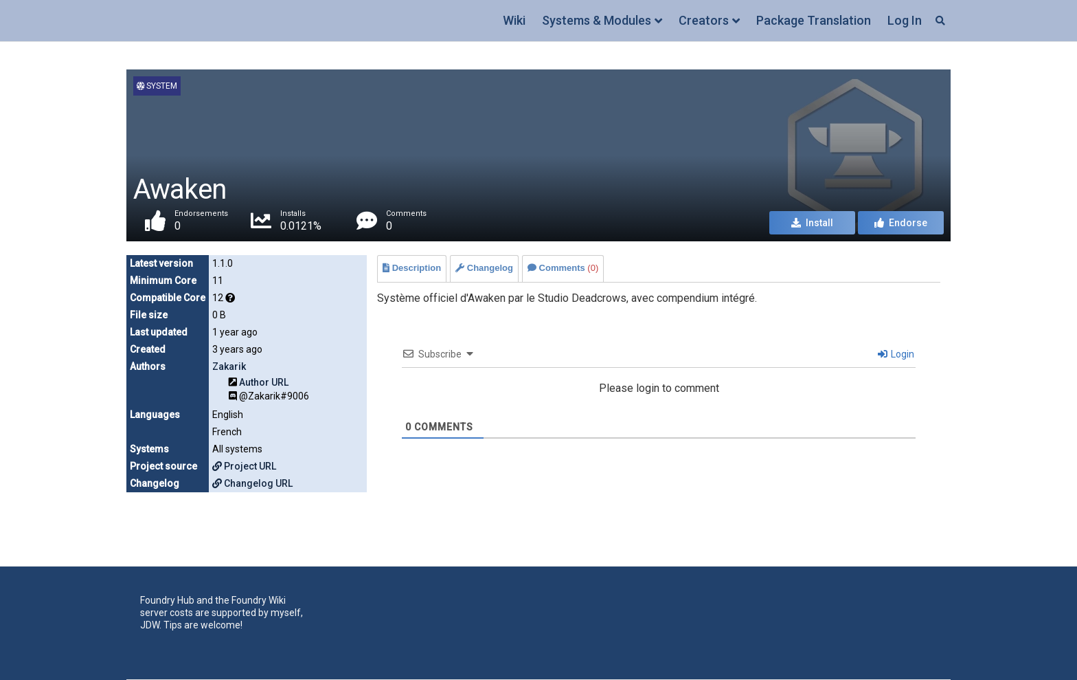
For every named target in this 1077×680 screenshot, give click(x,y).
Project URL (244, 466)
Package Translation (813, 20)
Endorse (900, 222)
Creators (704, 20)
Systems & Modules (596, 20)
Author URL (263, 382)
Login (896, 354)
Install (812, 222)
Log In (904, 20)
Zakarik (229, 366)
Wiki (514, 20)
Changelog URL (252, 483)
